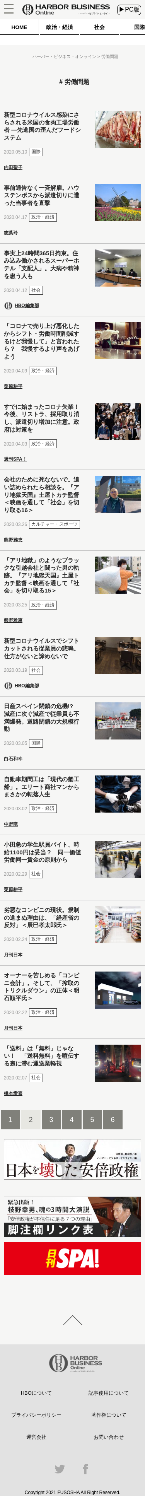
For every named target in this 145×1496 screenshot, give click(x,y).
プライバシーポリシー (36, 1415)
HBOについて (36, 1393)
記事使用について (109, 1393)
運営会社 (36, 1437)
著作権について (108, 1415)
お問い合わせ (109, 1437)
